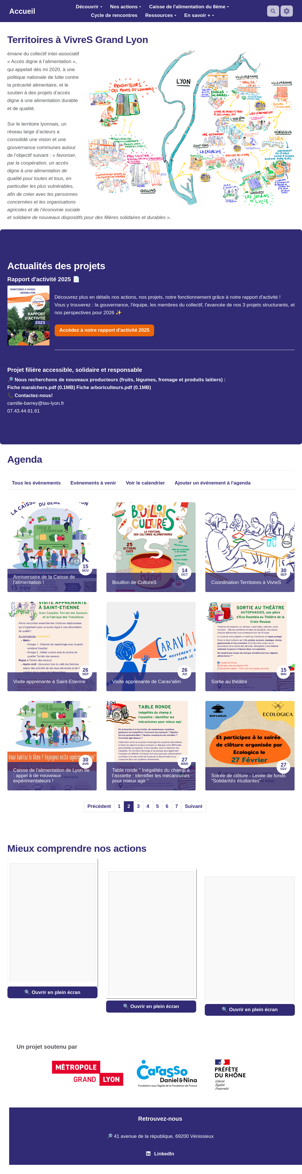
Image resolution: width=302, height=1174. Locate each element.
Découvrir (89, 6)
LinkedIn (160, 1154)
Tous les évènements (36, 483)
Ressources (160, 15)
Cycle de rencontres (114, 15)
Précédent (99, 806)
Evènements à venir (93, 483)
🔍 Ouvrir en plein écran (52, 992)
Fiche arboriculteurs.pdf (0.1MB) (113, 387)
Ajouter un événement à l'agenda (213, 483)
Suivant (193, 806)
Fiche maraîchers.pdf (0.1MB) (41, 387)
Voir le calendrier (145, 483)
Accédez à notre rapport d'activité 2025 (104, 330)
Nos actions (125, 6)
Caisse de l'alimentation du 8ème (189, 6)
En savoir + (199, 15)
